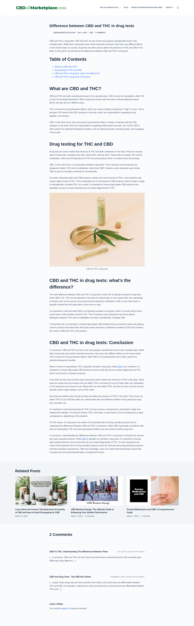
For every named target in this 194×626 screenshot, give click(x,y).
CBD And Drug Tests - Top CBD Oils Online (70, 577)
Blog (126, 7)
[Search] (178, 8)
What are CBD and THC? (66, 67)
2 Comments (100, 33)
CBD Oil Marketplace (111, 7)
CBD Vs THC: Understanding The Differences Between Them (78, 552)
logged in (65, 608)
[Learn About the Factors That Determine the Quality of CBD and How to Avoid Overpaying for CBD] (41, 491)
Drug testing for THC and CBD (68, 70)
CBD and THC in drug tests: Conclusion (72, 77)
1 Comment (89, 516)
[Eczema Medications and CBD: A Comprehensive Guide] (153, 491)
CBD (91, 33)
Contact (169, 7)
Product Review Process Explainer (146, 7)
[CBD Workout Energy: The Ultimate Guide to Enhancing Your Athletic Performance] (97, 491)
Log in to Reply (139, 551)
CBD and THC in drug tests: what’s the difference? (77, 73)
